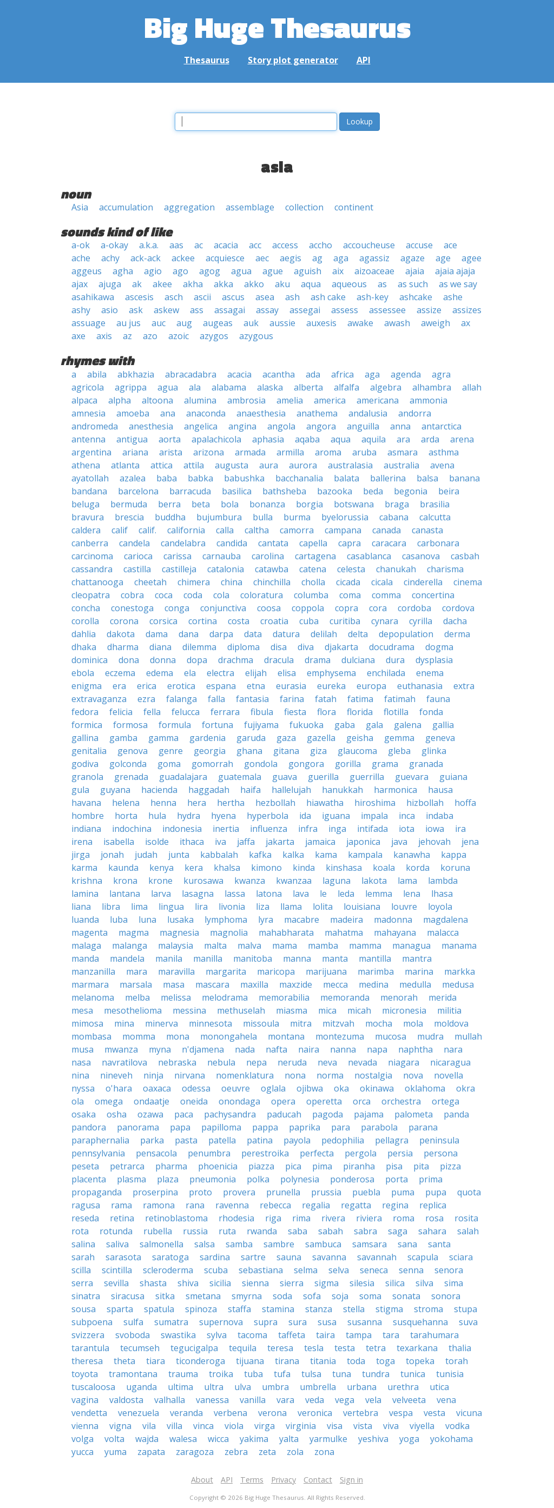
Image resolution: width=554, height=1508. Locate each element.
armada (250, 452)
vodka (457, 1426)
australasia (350, 465)
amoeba (132, 413)
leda (346, 893)
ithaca (192, 842)
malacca (443, 932)
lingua (171, 906)
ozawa (150, 1114)
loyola (440, 906)
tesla (314, 1348)
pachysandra (230, 1114)
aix (338, 271)
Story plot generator (293, 60)
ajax (79, 284)
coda (192, 595)
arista (170, 452)
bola (230, 504)
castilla (137, 569)
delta (358, 634)
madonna (393, 919)
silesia (361, 1283)
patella (222, 1140)
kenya (161, 868)
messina (189, 1010)
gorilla (348, 764)
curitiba (344, 621)
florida (360, 712)
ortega (445, 1101)
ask (136, 310)
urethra (403, 1387)
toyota (84, 1374)
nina (80, 1075)
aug (184, 323)
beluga (85, 504)
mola (413, 1023)
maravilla (176, 971)
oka (341, 1088)
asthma (443, 452)
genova (132, 751)
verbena (230, 1413)
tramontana (133, 1374)
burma (297, 517)
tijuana (250, 1361)
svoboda (132, 1335)
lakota (374, 881)
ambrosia (246, 400)
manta (335, 958)
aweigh (435, 323)
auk (251, 323)
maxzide (295, 984)
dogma (439, 647)
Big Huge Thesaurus (277, 26)
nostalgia (373, 1075)
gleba (399, 751)
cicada (348, 582)
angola (281, 426)
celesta (351, 569)
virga (264, 1426)
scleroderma (168, 1270)
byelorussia (344, 517)
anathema (317, 413)
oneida (194, 1101)
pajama (369, 1114)
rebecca (275, 1205)
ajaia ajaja (455, 271)
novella (448, 1075)
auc (158, 323)
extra (463, 686)
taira (325, 1335)
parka (152, 1140)
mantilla (375, 958)
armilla (290, 452)
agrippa (131, 387)
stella (354, 1309)
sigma (326, 1283)
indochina (131, 829)
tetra (376, 1348)
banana (464, 478)
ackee (183, 258)
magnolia (229, 932)
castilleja (179, 569)
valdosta (126, 1400)
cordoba (414, 608)
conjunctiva (223, 608)
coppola (308, 608)
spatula (159, 1309)
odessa (196, 1088)
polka (258, 1179)
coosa (269, 608)
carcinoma (92, 556)
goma (169, 764)
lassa (235, 893)
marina (419, 971)
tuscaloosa (93, 1387)
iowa (434, 829)
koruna (455, 868)
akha (193, 284)
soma (370, 1296)
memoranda (345, 997)
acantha (278, 374)
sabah (330, 1231)
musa (82, 1049)
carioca (138, 556)
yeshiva (373, 1439)
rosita (466, 1218)
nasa (81, 1062)
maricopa (276, 971)
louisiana (362, 906)
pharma (171, 1166)
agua (241, 271)
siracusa (127, 1296)
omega (109, 1101)
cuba (309, 621)
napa (377, 1049)
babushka (244, 478)
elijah (256, 673)
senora (448, 1270)
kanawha (411, 855)
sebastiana (261, 1270)
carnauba (221, 556)
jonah (112, 855)
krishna (86, 881)
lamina (84, 893)
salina (83, 1244)
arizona (208, 452)
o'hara (118, 1088)
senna (411, 1270)
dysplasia (434, 660)
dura (395, 660)
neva (327, 1062)
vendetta (89, 1413)
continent (353, 207)
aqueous (349, 284)
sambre (278, 1244)
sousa (83, 1309)
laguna (336, 881)
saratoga (170, 1257)
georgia (210, 751)
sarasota (123, 1257)
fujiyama (261, 725)
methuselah (241, 1010)
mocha (378, 1023)
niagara (403, 1062)
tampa (359, 1335)
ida (305, 816)
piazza (261, 1166)
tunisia (450, 1374)
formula (175, 725)
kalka (293, 855)
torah (456, 1361)
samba (239, 1244)
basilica (237, 491)
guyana (115, 790)
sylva (217, 1335)
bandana (89, 491)
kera (193, 868)
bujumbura (219, 517)
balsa (427, 478)
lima (139, 906)
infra (308, 829)
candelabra (183, 543)
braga (397, 504)
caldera (86, 530)
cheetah (150, 582)
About (202, 1479)
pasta (186, 1140)
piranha (359, 1166)
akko (254, 284)
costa (238, 621)
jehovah (434, 842)
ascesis (139, 297)
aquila (373, 439)
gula (80, 790)
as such (413, 284)
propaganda (96, 1192)
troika (221, 1374)
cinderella (423, 582)
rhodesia (236, 1218)
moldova (451, 1023)
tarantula (90, 1348)
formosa (130, 725)
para (340, 1127)
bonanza (267, 504)
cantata (273, 543)
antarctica (441, 426)
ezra (146, 699)
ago (180, 271)
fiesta (295, 712)
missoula (261, 1023)
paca (183, 1114)
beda (373, 491)
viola (234, 1426)
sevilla (116, 1283)
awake (360, 323)
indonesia (182, 829)
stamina (278, 1309)
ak (137, 284)
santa (439, 1244)
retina (122, 1218)
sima (453, 1283)
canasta (427, 530)
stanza (318, 1309)
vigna (120, 1426)
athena (85, 465)
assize (429, 310)
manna (297, 958)
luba (119, 919)
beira (448, 491)
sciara (461, 1257)
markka (459, 971)
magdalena (445, 919)
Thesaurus (206, 60)
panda (456, 1114)
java (399, 842)
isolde (157, 842)
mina (124, 1023)
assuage (88, 323)
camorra (297, 530)
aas (176, 245)
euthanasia (420, 686)
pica (293, 1166)
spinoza (201, 1309)
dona (128, 660)
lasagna (198, 893)
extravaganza (99, 699)
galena (407, 725)
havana (86, 803)
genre (171, 751)
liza (262, 906)
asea (264, 297)
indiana (86, 829)
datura (286, 634)
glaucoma (357, 751)
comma (386, 595)
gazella (321, 738)
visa (334, 1426)
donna (163, 660)
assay (267, 310)
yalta (289, 1439)
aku (282, 284)
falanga (181, 699)
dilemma (199, 647)
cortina (202, 621)
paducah (284, 1114)
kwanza (249, 881)
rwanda (262, 1231)
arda (430, 439)
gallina (84, 738)
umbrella (318, 1387)
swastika (178, 1335)
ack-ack (145, 258)
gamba (123, 738)
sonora (445, 1296)
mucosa (390, 1036)
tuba (253, 1374)
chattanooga (97, 582)
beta (201, 504)
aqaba (307, 439)
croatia (274, 621)
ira (460, 829)
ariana (135, 452)
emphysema (331, 673)
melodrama (225, 997)
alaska (270, 387)
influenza (268, 829)
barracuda (190, 491)
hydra (188, 816)
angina (242, 426)
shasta (153, 1283)
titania (323, 1361)
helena (126, 803)
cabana (393, 517)
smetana (203, 1296)
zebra (236, 1452)
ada (313, 374)
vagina (84, 1400)
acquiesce (225, 258)
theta (124, 1361)
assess (344, 310)
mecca (335, 984)
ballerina (388, 478)
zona (324, 1452)
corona (124, 621)
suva (468, 1322)
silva (424, 1283)
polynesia (299, 1179)
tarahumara (434, 1335)
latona (269, 893)
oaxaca (157, 1088)
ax (465, 323)
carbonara (438, 543)
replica (432, 1205)
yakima (254, 1439)
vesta (434, 1413)
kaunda (123, 868)
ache (80, 258)
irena (82, 842)
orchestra (401, 1101)
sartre (253, 1257)
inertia (226, 829)
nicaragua (450, 1062)
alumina (200, 400)
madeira (346, 919)
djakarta (341, 647)
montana (286, 1036)
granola (87, 777)
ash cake (328, 297)
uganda (141, 1387)
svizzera (87, 1335)
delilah (324, 634)
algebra (385, 387)
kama (326, 855)
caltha (257, 530)
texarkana (417, 1348)
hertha (231, 803)
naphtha (415, 1049)
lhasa (442, 893)
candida (231, 543)
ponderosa (352, 1179)
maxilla (254, 984)
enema (430, 673)
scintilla (117, 1270)
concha (85, 608)
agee (471, 258)
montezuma (339, 1036)
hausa (440, 790)
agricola (87, 387)
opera (283, 1101)
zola (295, 1452)
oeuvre (235, 1088)
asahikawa (92, 297)
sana (407, 1244)
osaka (83, 1114)
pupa (435, 1192)
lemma (378, 893)
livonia (232, 906)
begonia (410, 491)
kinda (304, 868)
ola (77, 1101)
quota (469, 1192)
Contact (318, 1479)
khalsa (227, 868)
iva (220, 842)
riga (273, 1218)
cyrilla (420, 621)
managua (411, 945)
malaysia (175, 945)
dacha (455, 621)
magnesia (179, 932)
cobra (132, 595)
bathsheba (284, 491)
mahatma (344, 932)
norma (330, 1075)
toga (385, 1361)
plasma (131, 1179)
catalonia (225, 569)
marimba (376, 971)
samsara (369, 1244)
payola (297, 1140)
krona (125, 881)
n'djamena (203, 1049)
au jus (128, 323)
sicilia (220, 1283)
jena (470, 842)
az (127, 336)
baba (166, 478)
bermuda (128, 504)
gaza (286, 738)
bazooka (334, 491)
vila (149, 1426)
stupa (465, 1309)
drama (318, 660)
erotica (181, 686)
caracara (389, 543)
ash (292, 297)
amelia (289, 400)
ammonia (428, 400)
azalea (133, 478)
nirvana (189, 1075)
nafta (276, 1049)
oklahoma (425, 1088)
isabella (118, 842)
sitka (165, 1296)
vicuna (469, 1413)
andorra (414, 413)
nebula (221, 1062)
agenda (406, 374)
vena (446, 1400)
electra (220, 673)
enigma (86, 686)
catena (312, 569)
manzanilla (93, 971)
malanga (129, 945)
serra (82, 1283)
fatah (326, 699)
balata (346, 478)
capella (313, 543)
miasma (291, 1010)
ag (317, 258)
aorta (170, 439)
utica (439, 1387)
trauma (183, 1374)
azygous (256, 336)
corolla (85, 621)
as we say (458, 284)
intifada (372, 829)
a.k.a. (149, 245)
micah (359, 1010)
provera (239, 1192)
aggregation (189, 207)
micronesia (404, 1010)
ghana (249, 751)
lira (201, 906)
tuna (341, 1374)
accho (320, 245)
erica (146, 686)
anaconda (206, 413)
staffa (239, 1309)
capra (349, 543)
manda (85, 958)
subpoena (92, 1322)
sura (297, 1322)
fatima (360, 699)
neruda (292, 1062)
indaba (439, 816)
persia (400, 1153)
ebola (82, 673)
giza (318, 751)
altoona (157, 400)
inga (337, 829)
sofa (312, 1296)
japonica (363, 842)
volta (114, 1439)
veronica (315, 1413)
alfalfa (346, 387)
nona (295, 1075)
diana (160, 647)
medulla (415, 984)
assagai (229, 310)
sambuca (323, 1244)
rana (195, 1205)
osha (117, 1114)
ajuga (109, 284)
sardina (215, 1257)
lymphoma (226, 919)
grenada (131, 777)
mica (327, 1010)
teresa (280, 1348)
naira (308, 1049)
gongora (306, 764)
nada (245, 1049)
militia (449, 1010)
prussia (326, 1192)
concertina (433, 595)
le (323, 893)
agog (209, 271)
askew (166, 310)
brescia (129, 517)
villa (174, 1426)
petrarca (127, 1166)
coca (164, 595)
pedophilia (342, 1140)
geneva (440, 738)
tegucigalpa (194, 1348)
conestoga (132, 608)
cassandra (92, 569)
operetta (324, 1101)
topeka (420, 1361)
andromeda (94, 426)
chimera (193, 582)
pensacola (156, 1153)
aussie (282, 323)
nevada (362, 1062)
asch (173, 297)
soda (282, 1296)
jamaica (320, 842)
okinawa (377, 1088)
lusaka (180, 919)
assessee (387, 310)
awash (397, 323)
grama (385, 764)
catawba (271, 569)
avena (442, 465)
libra (111, 906)
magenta (89, 932)
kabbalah (219, 855)
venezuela (138, 1413)
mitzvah (338, 1023)
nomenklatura (245, 1075)
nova (413, 1075)
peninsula (439, 1140)
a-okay (114, 245)
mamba (323, 945)
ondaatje (151, 1101)
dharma (122, 647)
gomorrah (212, 764)
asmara (402, 452)
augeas (218, 323)
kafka (260, 855)
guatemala (239, 777)
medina (373, 984)
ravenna (232, 1205)
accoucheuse (369, 245)
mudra (430, 1036)
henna (163, 803)
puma (402, 1192)
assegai (304, 310)
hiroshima (374, 803)
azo (150, 336)
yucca (82, 1452)
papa (180, 1127)
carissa (177, 556)
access (285, 245)
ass (196, 310)
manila (168, 958)
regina (395, 1205)
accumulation (126, 207)
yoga (409, 1439)
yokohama (451, 1439)
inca (407, 816)
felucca (186, 712)
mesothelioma (133, 1010)
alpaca (84, 400)
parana (423, 1127)
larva (161, 893)
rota (80, 1231)
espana (221, 686)
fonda (431, 712)
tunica (412, 1374)
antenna (88, 439)
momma (138, 1036)
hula (157, 816)
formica (86, 725)
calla (225, 530)
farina (292, 699)
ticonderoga (200, 1361)
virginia (301, 1426)
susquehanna (420, 1322)
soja (340, 1296)
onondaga (239, 1101)
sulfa (133, 1322)
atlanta (125, 465)
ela (190, 673)
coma (350, 595)
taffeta (291, 1335)
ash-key (372, 297)
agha (123, 271)
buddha (170, 517)
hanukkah (342, 790)
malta (215, 945)
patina (260, 1140)
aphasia (268, 439)
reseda (85, 1218)
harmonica (395, 790)
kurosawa (203, 881)
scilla (81, 1270)
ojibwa (309, 1088)
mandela (127, 958)
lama (407, 881)
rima (301, 1218)
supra (266, 1322)
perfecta (317, 1153)
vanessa (212, 1400)
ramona (159, 1205)
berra (169, 504)
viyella (422, 1426)
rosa (434, 1218)
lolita (323, 906)
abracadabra (190, 374)
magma (133, 932)
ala (195, 387)
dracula (279, 660)
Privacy (283, 1479)
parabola (379, 1127)
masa (173, 984)
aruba (364, 452)
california (186, 530)
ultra (213, 1387)
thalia (460, 1348)
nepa (256, 1062)
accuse (419, 245)
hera (196, 803)
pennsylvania (98, 1153)
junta (178, 855)
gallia (443, 725)
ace (450, 245)
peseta (85, 1166)
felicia (121, 712)
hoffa (465, 803)
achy (110, 258)
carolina (268, 556)
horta (126, 816)
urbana (362, 1387)
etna (256, 686)
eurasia (291, 686)
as (382, 284)
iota (406, 829)
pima (322, 1166)
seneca (374, 1270)
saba (297, 1231)
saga (397, 1231)
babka (200, 478)
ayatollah (90, 478)
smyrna (247, 1296)
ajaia (414, 271)
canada (386, 530)
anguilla (363, 426)
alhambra (431, 387)
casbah (465, 556)
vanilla (253, 1400)
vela (373, 1400)
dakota (121, 634)
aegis (290, 258)
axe (78, 336)
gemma (399, 738)
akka (223, 284)
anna (400, 426)
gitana (286, 751)
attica (161, 465)
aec (262, 258)
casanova (421, 556)
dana (189, 634)
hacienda (159, 790)
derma (457, 634)
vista (362, 1426)
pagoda (327, 1114)
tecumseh (140, 1348)
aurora (303, 465)
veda (314, 1400)
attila (193, 465)
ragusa (85, 1205)
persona (441, 1153)
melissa (176, 997)
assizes (467, 310)
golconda (128, 764)
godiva (84, 764)
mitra (301, 1023)
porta (396, 1179)
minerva (161, 1023)
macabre (301, 919)
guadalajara (183, 777)
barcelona (138, 491)
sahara (432, 1231)
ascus (233, 297)
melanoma (92, 997)
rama (121, 1205)
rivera (333, 1218)
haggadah (208, 790)
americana (378, 400)
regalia (316, 1205)
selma (306, 1270)
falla (216, 699)
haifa (250, 790)
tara (390, 1335)
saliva (117, 1244)
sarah (83, 1257)
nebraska (177, 1062)
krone (160, 881)
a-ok (80, 245)
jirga (80, 855)
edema (159, 673)
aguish (307, 271)
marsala (136, 984)
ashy (80, 310)
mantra (417, 958)
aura (268, 465)
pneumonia (212, 1179)
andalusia (367, 413)
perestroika (265, 1153)
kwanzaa (294, 881)
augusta (231, 465)
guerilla (323, 777)
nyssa (83, 1088)
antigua (132, 439)
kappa (453, 855)
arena (462, 439)
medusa (458, 984)
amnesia (88, 413)
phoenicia (218, 1166)
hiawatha (325, 803)
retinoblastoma (176, 1218)
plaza (168, 1179)
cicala (382, 582)
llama (291, 906)
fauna (438, 699)
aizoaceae (374, 271)
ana (167, 413)
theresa (87, 1361)
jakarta (280, 842)
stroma (428, 1309)
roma (403, 1218)
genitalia (89, 751)
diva (306, 647)
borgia (309, 504)
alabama (229, 387)
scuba (216, 1270)
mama (284, 945)
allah (472, 387)
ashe (453, 297)
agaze (412, 258)
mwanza (121, 1049)
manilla (207, 958)
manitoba (252, 958)
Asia (79, 207)
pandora (88, 1127)
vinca (203, 1426)
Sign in (351, 1479)
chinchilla (272, 582)
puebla (366, 1192)
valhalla (169, 1400)
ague (272, 271)
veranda (186, 1413)
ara (403, 439)
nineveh (116, 1075)
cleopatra (90, 595)
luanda (85, 919)
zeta (267, 1452)
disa (279, 647)
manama (459, 945)
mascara (212, 984)
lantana (124, 893)
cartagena (315, 556)
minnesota (210, 1023)
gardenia (207, 738)
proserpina (155, 1192)
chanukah (396, 569)
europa (371, 686)
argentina (91, 452)
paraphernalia (100, 1140)
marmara (90, 984)
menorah (399, 997)
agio (153, 271)
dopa (197, 660)
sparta (120, 1309)
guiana (453, 777)
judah (146, 855)
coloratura (261, 595)
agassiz (374, 258)
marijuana (326, 971)
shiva (188, 1283)
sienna (255, 1283)
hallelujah (291, 790)
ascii (202, 297)
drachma (235, 660)
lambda (443, 881)
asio (109, 310)
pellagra (391, 1140)
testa (344, 1348)
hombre (87, 816)
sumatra (171, 1322)
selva (338, 1270)
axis (104, 336)
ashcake (415, 297)
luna (147, 919)
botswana (354, 504)
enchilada (386, 673)
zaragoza (195, 1452)
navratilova (124, 1062)
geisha (359, 738)
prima (431, 1179)
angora (321, 426)
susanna (364, 1322)
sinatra (85, 1296)
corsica (163, 621)
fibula (261, 712)
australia (401, 465)
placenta (88, 1179)
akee (162, 284)
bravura (87, 517)
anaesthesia (261, 413)
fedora (84, 712)
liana (81, 906)
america (330, 400)
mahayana (395, 932)
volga (82, 1439)
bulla (263, 517)
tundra (376, 1374)
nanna (343, 1049)
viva (391, 1426)
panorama (138, 1127)
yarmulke (328, 1439)
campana (343, 530)
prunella (283, 1192)
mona (177, 1036)
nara (453, 1049)
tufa (282, 1374)
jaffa (246, 842)
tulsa (311, 1374)
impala (374, 816)
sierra (292, 1283)
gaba (344, 725)
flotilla (396, 712)
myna (160, 1049)
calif (119, 530)
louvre (404, 906)
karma (84, 868)
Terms (251, 1479)
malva (249, 945)
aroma (328, 452)
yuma (115, 1452)
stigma (389, 1309)
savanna (329, 1257)
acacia (226, 245)
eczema (120, 673)
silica (395, 1283)
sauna (288, 1257)
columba (311, 595)
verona (272, 1413)
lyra (265, 919)
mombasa (91, 1036)
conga (176, 608)
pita (421, 1166)
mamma (365, 945)
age (443, 258)
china (231, 582)
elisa (287, 673)
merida (442, 997)
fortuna (217, 725)
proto (200, 1192)
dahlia (83, 634)
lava (301, 893)
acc (255, 245)
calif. (147, 530)
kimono (266, 868)
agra (441, 374)
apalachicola (216, 439)
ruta (227, 1231)
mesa (82, 1010)
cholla (313, 582)
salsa (204, 1244)
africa (342, 374)
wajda (147, 1439)
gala (374, 725)
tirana (287, 1361)
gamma (163, 738)
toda (356, 1361)
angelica (200, 426)
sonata (406, 1296)
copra (346, 608)
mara (136, 971)
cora (378, 608)
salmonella (161, 1244)
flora (326, 712)
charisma (445, 569)
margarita (226, 971)
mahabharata (286, 932)
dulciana (358, 660)
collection (304, 207)
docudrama (391, 647)
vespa (401, 1413)
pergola (361, 1153)
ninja (153, 1075)
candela (134, 543)
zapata (151, 1452)
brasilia (435, 504)
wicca (218, 1439)
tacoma (252, 1335)
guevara (411, 777)
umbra (275, 1387)
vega (344, 1400)
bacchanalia (299, 478)
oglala (273, 1088)
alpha (119, 400)
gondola (261, 764)
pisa (394, 1166)
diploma (243, 647)
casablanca (369, 556)
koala (384, 868)
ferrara (225, 712)
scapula (422, 1257)
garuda (251, 738)
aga (340, 258)
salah (468, 1231)
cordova (458, 608)
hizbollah (425, 803)
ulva (242, 1387)
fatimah (400, 699)
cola (221, 595)
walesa (183, 1439)
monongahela (228, 1036)
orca (362, 1101)
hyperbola (267, 816)
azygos (214, 336)
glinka (433, 751)
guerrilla (366, 777)
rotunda (116, 1231)
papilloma (221, 1127)
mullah (468, 1036)
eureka (331, 686)
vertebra (360, 1413)
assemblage (250, 207)
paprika (304, 1127)
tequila (242, 1348)
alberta (308, 387)
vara (285, 1400)
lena (411, 893)
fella (152, 712)
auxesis (321, 323)
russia (195, 1231)
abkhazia (135, 374)
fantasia (252, 699)
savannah (377, 1257)
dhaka (83, 647)
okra (465, 1088)
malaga (86, 945)
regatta (356, 1205)
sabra (365, 1231)
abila (97, 374)
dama (157, 634)
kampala (365, 855)
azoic (178, 336)
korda (418, 868)
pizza (450, 1166)
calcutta (435, 517)
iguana (336, 816)
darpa (221, 634)
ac (198, 245)
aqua (311, 284)
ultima (180, 1387)
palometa (413, 1114)
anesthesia (151, 426)
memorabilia (284, 997)
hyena (223, 816)
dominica (89, 660)
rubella (157, 1231)
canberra (89, 543)
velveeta (409, 1400)
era (119, 686)
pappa (265, 1127)
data (253, 634)
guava (284, 777)
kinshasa (344, 868)
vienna (84, 1426)
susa (327, 1322)
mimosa (87, 1023)
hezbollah (275, 803)
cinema (467, 582)
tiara (155, 1361)
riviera (369, 1218)
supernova (221, 1322)
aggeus (86, 271)
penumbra (209, 1153)
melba (137, 997)
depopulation (406, 634)
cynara (384, 621)
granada (426, 764)
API (364, 60)
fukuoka (306, 725)
